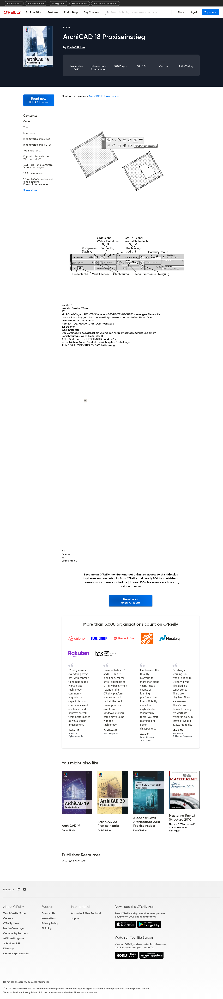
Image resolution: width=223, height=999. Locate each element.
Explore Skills (33, 12)
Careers (8, 918)
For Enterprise (14, 3)
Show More (30, 190)
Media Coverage (13, 928)
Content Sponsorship (16, 953)
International (80, 907)
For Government (36, 3)
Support (48, 907)
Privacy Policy (50, 923)
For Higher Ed (58, 3)
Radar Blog (71, 12)
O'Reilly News (11, 923)
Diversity (8, 948)
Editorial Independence (51, 992)
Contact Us (48, 913)
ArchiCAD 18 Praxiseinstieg (105, 96)
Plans (181, 12)
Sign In (194, 12)
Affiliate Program (13, 938)
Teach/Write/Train (14, 913)
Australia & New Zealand (86, 913)
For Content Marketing (105, 3)
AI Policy (47, 928)
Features (53, 12)
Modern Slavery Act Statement (81, 992)
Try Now (211, 12)
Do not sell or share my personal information (26, 981)
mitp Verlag (186, 66)
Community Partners (15, 933)
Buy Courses (91, 12)
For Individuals (79, 3)
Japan (75, 918)
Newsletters (48, 918)
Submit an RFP (11, 943)
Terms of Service (11, 992)
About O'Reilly (13, 907)
